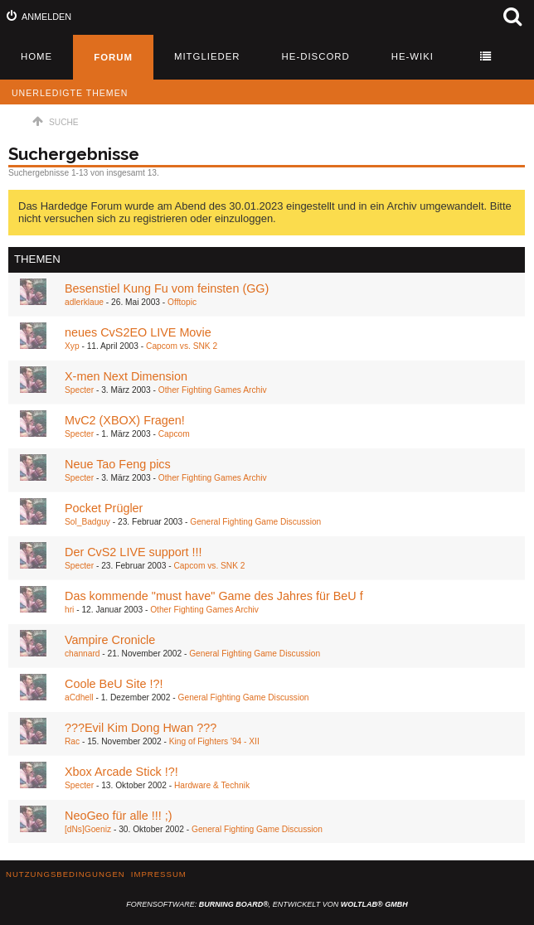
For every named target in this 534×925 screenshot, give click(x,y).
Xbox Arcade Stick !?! (121, 771)
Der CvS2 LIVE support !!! (133, 552)
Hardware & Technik (212, 785)
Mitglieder (207, 56)
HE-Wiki (412, 56)
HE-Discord (316, 56)
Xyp (72, 346)
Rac (72, 741)
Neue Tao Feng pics (118, 464)
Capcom (174, 433)
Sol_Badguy (87, 521)
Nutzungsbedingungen (65, 874)
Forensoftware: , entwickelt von (266, 904)
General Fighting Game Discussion (255, 521)
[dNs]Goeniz (88, 829)
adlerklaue (84, 302)
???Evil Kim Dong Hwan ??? (140, 727)
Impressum (159, 874)
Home (36, 56)
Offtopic (182, 302)
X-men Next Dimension (126, 376)
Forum (113, 57)
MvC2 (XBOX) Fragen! (125, 420)
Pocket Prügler (104, 508)
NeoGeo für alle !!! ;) (118, 815)
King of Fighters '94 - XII (214, 741)
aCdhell (79, 697)
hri (69, 609)
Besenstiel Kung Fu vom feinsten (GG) (167, 288)
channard (82, 653)
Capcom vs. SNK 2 (181, 346)
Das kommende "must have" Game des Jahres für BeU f (214, 596)
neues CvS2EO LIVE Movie (138, 332)
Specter (79, 390)
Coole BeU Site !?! (114, 683)
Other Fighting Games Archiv (212, 390)
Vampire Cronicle (110, 640)
